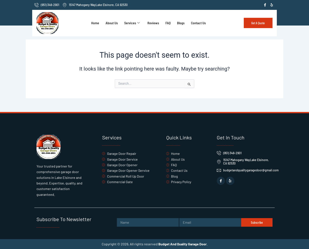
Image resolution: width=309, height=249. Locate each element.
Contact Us (198, 23)
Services (132, 23)
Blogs (181, 23)
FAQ (168, 23)
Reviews (153, 23)
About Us (112, 23)
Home (95, 23)
